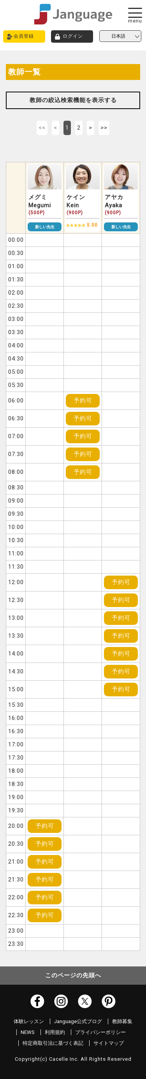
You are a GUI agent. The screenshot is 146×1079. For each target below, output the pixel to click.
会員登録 (24, 36)
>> (103, 127)
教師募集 (122, 1021)
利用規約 (55, 1032)
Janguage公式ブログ (78, 1021)
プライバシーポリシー (100, 1032)
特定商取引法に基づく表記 (53, 1043)
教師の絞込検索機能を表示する (73, 100)
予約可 (83, 400)
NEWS (28, 1032)
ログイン (73, 36)
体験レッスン (29, 1021)
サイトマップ (108, 1043)
